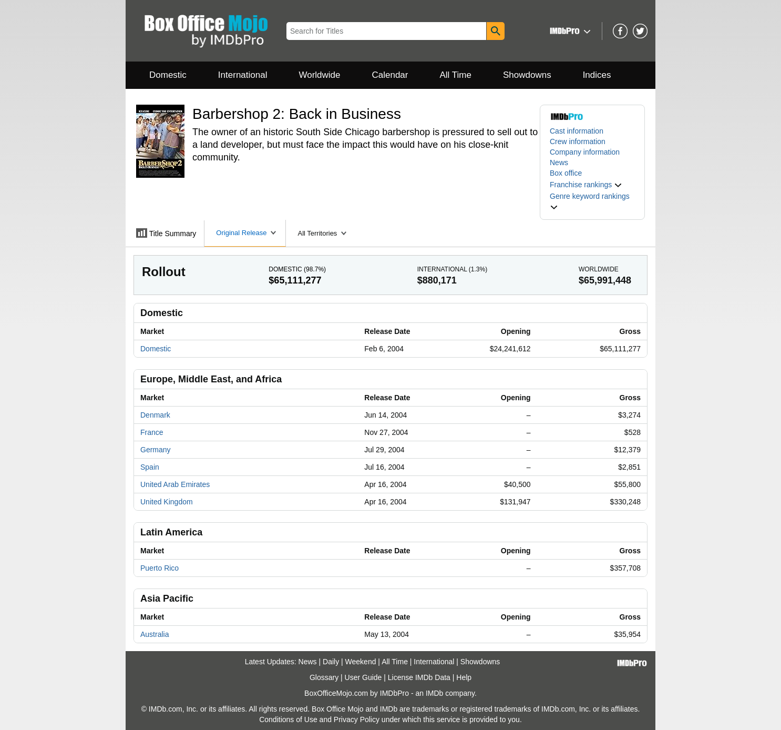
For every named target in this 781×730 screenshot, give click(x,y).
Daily (331, 661)
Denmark (155, 415)
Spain (149, 467)
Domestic (168, 75)
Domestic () (297, 269)
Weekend (360, 661)
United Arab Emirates (175, 484)
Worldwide (319, 75)
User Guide (363, 677)
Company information (585, 152)
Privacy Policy (356, 719)
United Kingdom (166, 502)
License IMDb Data (419, 677)
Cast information (576, 131)
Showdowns (527, 75)
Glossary (324, 677)
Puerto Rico (159, 568)
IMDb (434, 693)
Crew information (577, 141)
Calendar (390, 75)
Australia (154, 634)
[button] (569, 30)
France (151, 432)
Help (463, 677)
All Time (455, 75)
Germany (155, 449)
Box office (566, 173)
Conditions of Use (288, 719)
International (243, 75)
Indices (597, 75)
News (559, 162)
